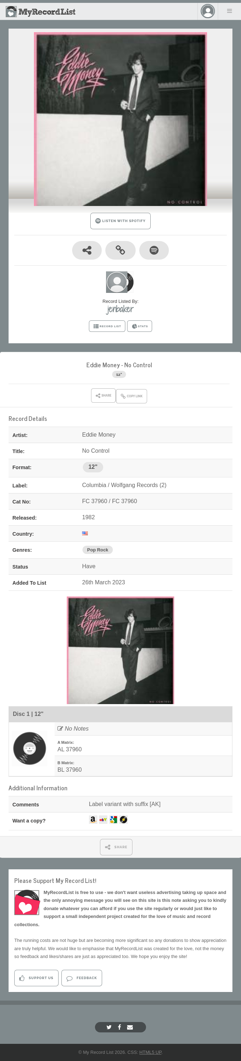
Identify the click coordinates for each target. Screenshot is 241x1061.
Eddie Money (103, 364)
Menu (229, 11)
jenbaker (120, 309)
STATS (139, 326)
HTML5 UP (150, 1052)
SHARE (116, 847)
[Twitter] (110, 1027)
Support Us (36, 978)
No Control (138, 364)
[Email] (131, 1027)
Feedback (81, 978)
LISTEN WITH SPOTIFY (120, 221)
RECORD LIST (107, 326)
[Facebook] (120, 1027)
